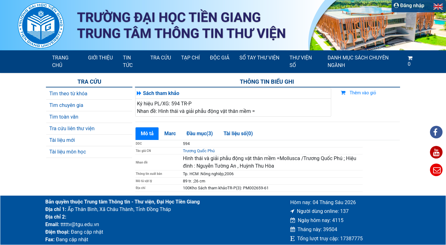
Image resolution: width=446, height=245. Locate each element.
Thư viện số (301, 61)
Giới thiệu (100, 58)
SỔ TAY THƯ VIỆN (259, 58)
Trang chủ (60, 61)
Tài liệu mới (62, 140)
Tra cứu (160, 58)
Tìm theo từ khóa (68, 94)
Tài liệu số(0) (238, 133)
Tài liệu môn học (67, 152)
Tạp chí (190, 58)
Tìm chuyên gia (66, 105)
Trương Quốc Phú (199, 150)
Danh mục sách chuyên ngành (357, 61)
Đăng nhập (409, 5)
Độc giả (219, 58)
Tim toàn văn (63, 117)
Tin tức (128, 61)
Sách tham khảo (161, 93)
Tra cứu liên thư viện (72, 128)
